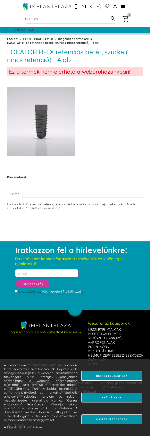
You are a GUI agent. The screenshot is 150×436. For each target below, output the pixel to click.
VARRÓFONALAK (101, 342)
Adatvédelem (13, 427)
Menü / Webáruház (19, 30)
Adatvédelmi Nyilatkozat (61, 291)
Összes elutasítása (112, 375)
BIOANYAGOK (98, 346)
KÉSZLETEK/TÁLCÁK (104, 329)
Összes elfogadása (112, 419)
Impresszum (33, 427)
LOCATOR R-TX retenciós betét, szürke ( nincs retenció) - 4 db (53, 43)
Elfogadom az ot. (52, 291)
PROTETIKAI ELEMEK (38, 39)
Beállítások (112, 397)
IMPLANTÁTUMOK (102, 351)
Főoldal (12, 39)
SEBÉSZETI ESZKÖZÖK (106, 338)
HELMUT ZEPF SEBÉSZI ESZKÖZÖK (116, 355)
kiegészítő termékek (73, 39)
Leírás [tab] (14, 194)
